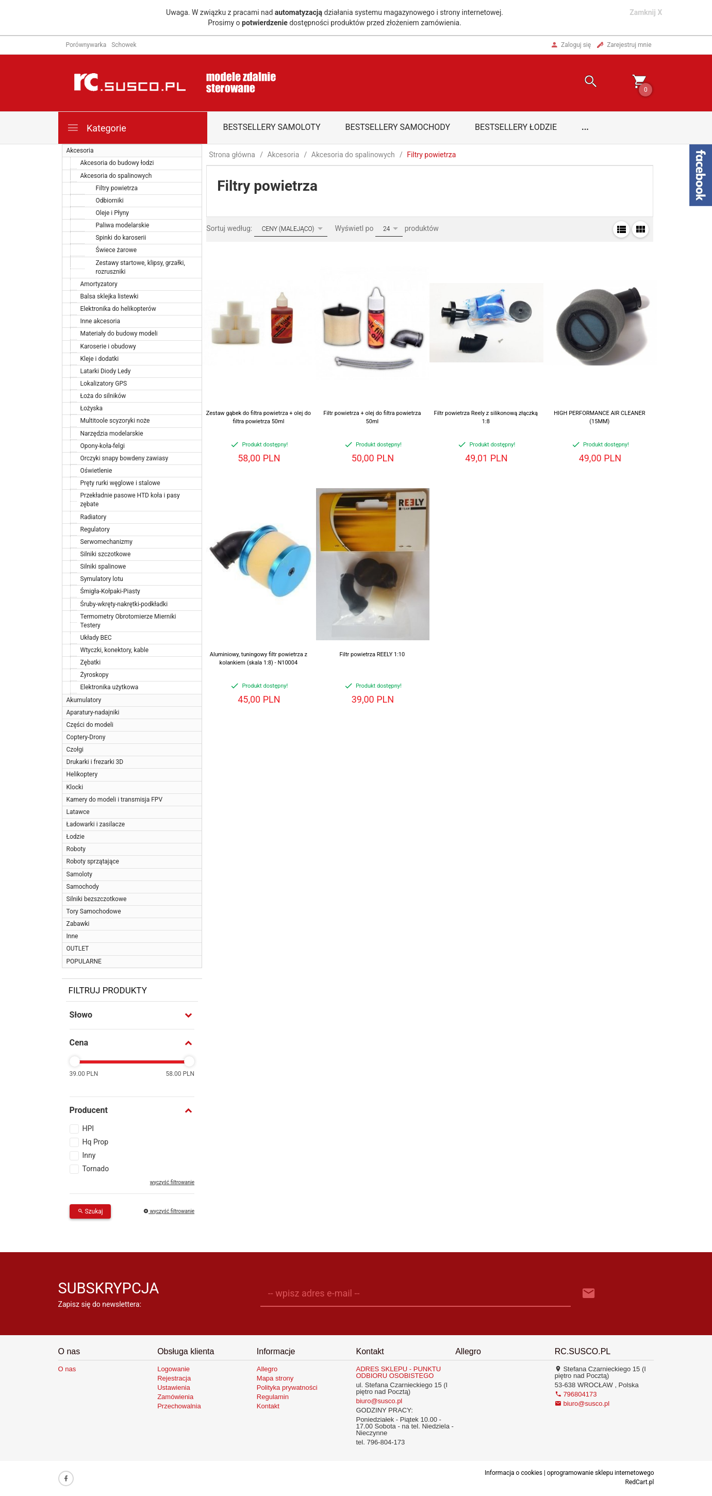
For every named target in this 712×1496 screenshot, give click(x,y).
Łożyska (91, 408)
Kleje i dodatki (99, 358)
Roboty (76, 849)
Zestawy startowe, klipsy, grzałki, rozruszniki (140, 267)
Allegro (267, 1369)
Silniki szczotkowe (105, 554)
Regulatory (95, 529)
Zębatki (90, 662)
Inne (72, 936)
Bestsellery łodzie (516, 127)
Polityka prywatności (287, 1387)
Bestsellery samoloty (272, 127)
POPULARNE (84, 961)
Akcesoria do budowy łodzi (117, 163)
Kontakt (268, 1406)
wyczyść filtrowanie (172, 1182)
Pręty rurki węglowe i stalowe (120, 483)
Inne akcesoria (100, 321)
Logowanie (173, 1369)
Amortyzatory (99, 284)
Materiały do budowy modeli (119, 333)
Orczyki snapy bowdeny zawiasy (124, 458)
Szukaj (90, 1211)
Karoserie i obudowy (108, 346)
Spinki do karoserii (121, 237)
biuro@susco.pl (379, 1401)
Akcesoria (80, 150)
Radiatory (93, 517)
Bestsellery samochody (398, 127)
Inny (89, 1155)
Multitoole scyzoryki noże (115, 420)
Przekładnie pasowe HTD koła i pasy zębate (130, 500)
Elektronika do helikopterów (118, 308)
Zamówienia (175, 1397)
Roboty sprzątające (93, 861)
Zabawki (78, 923)
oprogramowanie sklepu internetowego (600, 1472)
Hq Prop (95, 1142)
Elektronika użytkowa (109, 687)
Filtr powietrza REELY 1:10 (372, 654)
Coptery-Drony (86, 737)
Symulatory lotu (101, 579)
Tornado (95, 1169)
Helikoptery (82, 774)
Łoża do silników (103, 396)
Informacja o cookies (513, 1472)
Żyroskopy (94, 674)
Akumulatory (84, 700)
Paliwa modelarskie (123, 225)
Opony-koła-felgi (102, 446)
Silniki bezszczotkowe (97, 899)
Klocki (75, 787)
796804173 (576, 1394)
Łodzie (76, 836)
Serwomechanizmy (106, 541)
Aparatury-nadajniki (93, 712)
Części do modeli (90, 724)
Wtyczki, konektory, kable (114, 650)
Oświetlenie (96, 470)
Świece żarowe (116, 250)
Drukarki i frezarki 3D (95, 762)
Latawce (78, 812)
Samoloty (79, 874)
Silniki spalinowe (103, 566)
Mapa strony (275, 1378)
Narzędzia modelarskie (111, 433)
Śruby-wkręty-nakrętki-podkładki (124, 604)
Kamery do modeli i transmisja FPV (115, 799)
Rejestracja (174, 1378)
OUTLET (78, 948)
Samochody (83, 886)
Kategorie (96, 127)
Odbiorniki (110, 200)
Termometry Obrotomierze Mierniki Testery (128, 621)
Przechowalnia (179, 1406)
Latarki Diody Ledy (105, 371)
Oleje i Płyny (112, 213)
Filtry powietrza (117, 188)
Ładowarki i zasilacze (96, 824)
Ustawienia (173, 1387)
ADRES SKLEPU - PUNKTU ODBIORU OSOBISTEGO (398, 1372)
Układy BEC (96, 637)
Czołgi (75, 749)
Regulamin (273, 1397)
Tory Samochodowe (94, 911)
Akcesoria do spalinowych (116, 175)
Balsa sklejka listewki (109, 296)
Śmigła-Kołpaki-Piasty (110, 591)
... (585, 127)
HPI (88, 1128)
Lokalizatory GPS (103, 383)
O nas (67, 1369)
